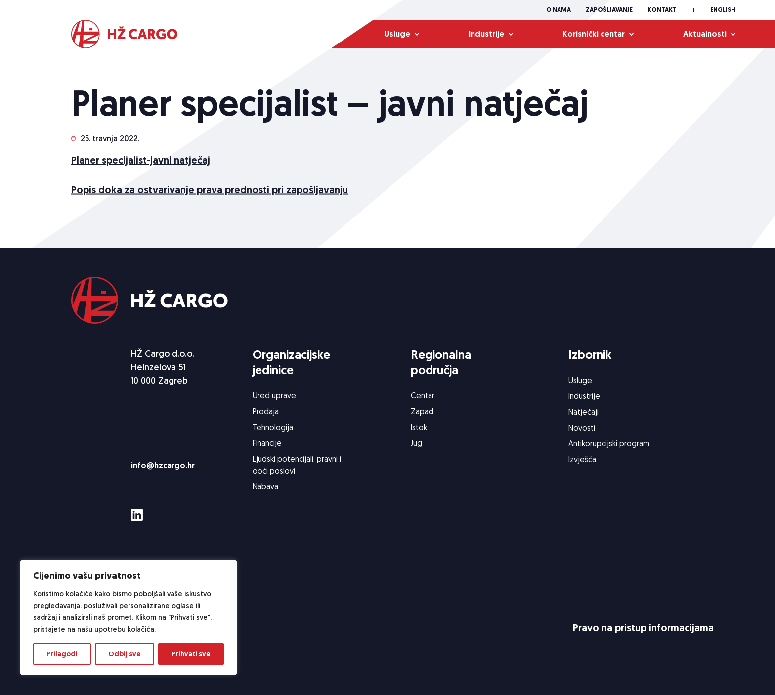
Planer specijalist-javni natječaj (140, 161)
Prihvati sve (191, 654)
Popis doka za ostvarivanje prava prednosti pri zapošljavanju (209, 190)
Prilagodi (62, 654)
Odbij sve (124, 654)
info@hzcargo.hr (163, 465)
